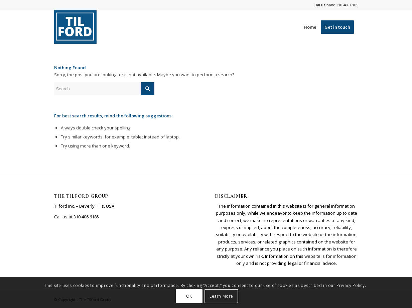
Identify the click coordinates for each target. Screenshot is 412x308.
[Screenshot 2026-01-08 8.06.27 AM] (75, 27)
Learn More (221, 296)
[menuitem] (310, 27)
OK (189, 296)
